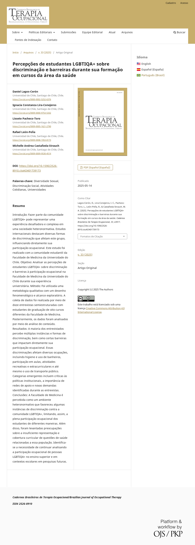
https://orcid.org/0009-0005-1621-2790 (32, 126)
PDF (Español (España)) (96, 167)
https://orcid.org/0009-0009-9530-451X (32, 153)
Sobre (16, 32)
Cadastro (171, 3)
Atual (112, 32)
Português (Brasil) (153, 75)
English (146, 64)
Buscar (179, 32)
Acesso (184, 3)
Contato (52, 40)
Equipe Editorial (92, 32)
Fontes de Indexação (28, 40)
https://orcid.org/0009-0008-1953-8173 (32, 140)
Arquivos (127, 32)
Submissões (68, 32)
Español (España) (152, 69)
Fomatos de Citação (91, 236)
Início (16, 52)
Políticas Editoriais (41, 32)
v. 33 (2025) (44, 52)
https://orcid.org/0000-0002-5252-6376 (32, 99)
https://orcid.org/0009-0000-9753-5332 (32, 113)
